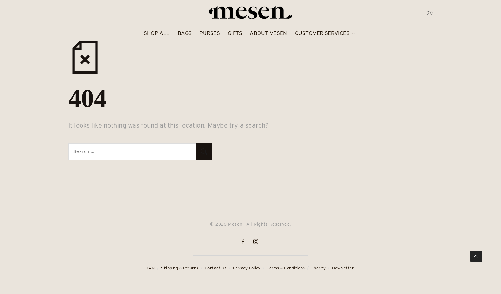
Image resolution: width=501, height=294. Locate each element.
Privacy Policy (247, 268)
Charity (318, 268)
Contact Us (216, 268)
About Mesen (268, 33)
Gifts (235, 33)
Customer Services (322, 33)
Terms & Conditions (286, 268)
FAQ (151, 268)
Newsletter (343, 268)
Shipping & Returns (179, 268)
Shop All (157, 33)
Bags (185, 33)
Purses (209, 33)
